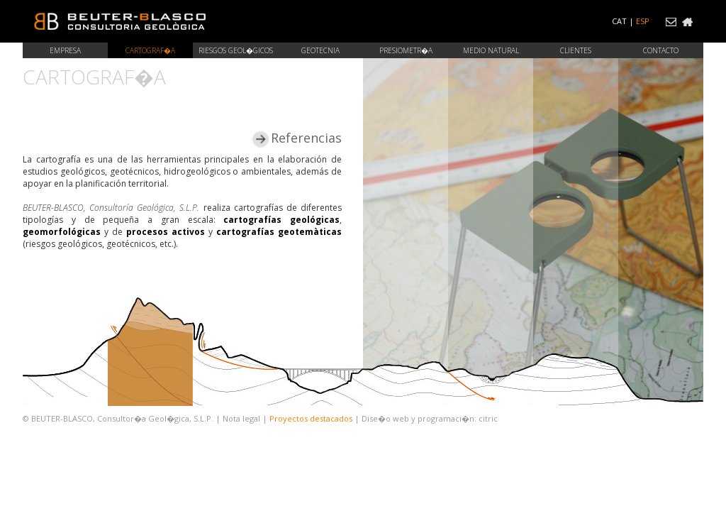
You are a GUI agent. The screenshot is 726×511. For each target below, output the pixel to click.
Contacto (660, 50)
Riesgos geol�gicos (236, 50)
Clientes (575, 50)
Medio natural (491, 50)
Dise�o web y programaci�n (418, 418)
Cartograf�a (150, 50)
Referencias (297, 137)
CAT (619, 21)
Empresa (65, 50)
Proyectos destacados (310, 418)
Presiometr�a (405, 50)
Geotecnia (320, 50)
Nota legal (241, 418)
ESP (642, 21)
